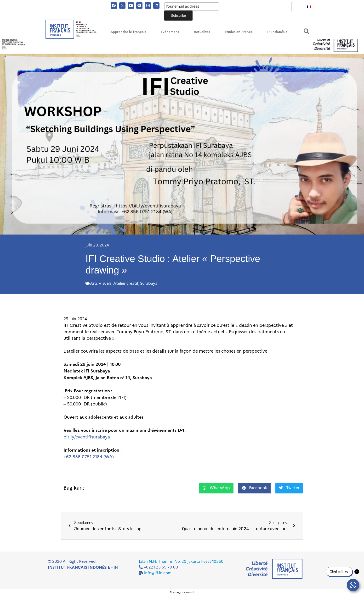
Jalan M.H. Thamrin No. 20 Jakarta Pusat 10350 (181, 561)
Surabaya (148, 283)
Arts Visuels (100, 283)
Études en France (239, 31)
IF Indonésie (277, 31)
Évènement (170, 31)
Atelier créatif (125, 283)
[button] (306, 31)
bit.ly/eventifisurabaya (86, 437)
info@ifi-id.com (157, 573)
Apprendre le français (128, 31)
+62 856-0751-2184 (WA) (88, 456)
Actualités (202, 31)
